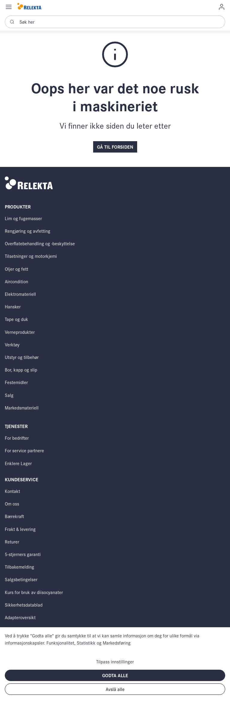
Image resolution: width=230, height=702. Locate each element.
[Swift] (29, 7)
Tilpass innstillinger (115, 661)
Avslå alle (115, 689)
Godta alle (115, 675)
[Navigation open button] (8, 6)
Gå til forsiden (115, 146)
